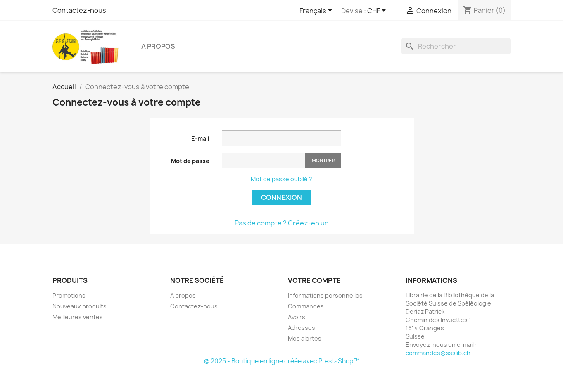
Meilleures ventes (77, 317)
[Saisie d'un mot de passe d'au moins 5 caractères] (263, 160)
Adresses (301, 328)
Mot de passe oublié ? (281, 179)
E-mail (200, 138)
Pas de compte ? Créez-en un (282, 222)
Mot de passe (190, 161)
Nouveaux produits (79, 306)
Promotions (69, 295)
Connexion (281, 197)
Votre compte (314, 280)
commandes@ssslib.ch (438, 353)
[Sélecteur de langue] (317, 11)
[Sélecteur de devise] (378, 11)
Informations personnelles (325, 295)
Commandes (306, 306)
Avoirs (296, 317)
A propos (158, 46)
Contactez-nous (79, 10)
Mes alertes (304, 338)
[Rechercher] (456, 46)
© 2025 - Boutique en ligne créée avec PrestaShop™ (281, 361)
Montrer (323, 160)
